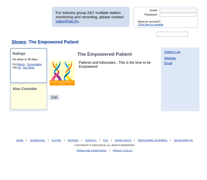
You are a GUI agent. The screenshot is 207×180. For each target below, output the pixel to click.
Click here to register (151, 24)
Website (170, 58)
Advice (21, 64)
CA (19, 67)
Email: (154, 10)
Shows (19, 42)
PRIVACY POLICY (123, 150)
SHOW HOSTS (123, 140)
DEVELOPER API (183, 140)
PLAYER (57, 140)
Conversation (34, 64)
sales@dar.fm (67, 21)
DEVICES (73, 140)
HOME (20, 140)
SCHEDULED (37, 140)
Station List (172, 52)
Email (168, 63)
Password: (151, 14)
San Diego (29, 67)
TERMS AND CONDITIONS (91, 150)
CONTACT (91, 140)
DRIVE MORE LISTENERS (153, 140)
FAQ (106, 140)
